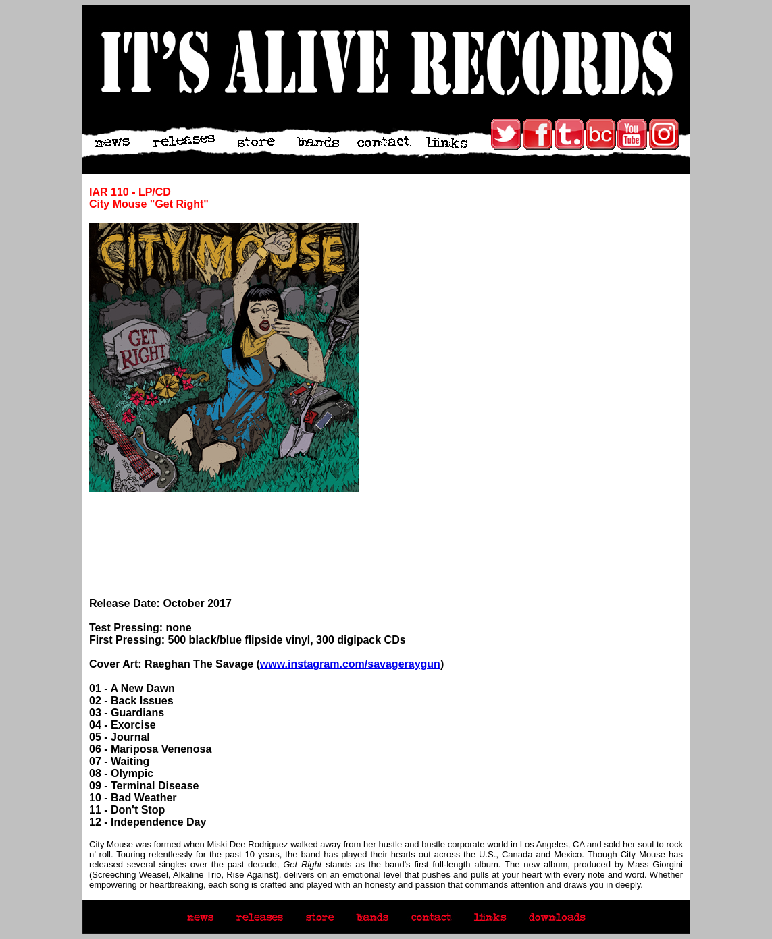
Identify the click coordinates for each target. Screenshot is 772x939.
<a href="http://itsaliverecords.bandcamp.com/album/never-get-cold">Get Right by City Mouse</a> (224, 545)
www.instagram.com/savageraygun (350, 664)
